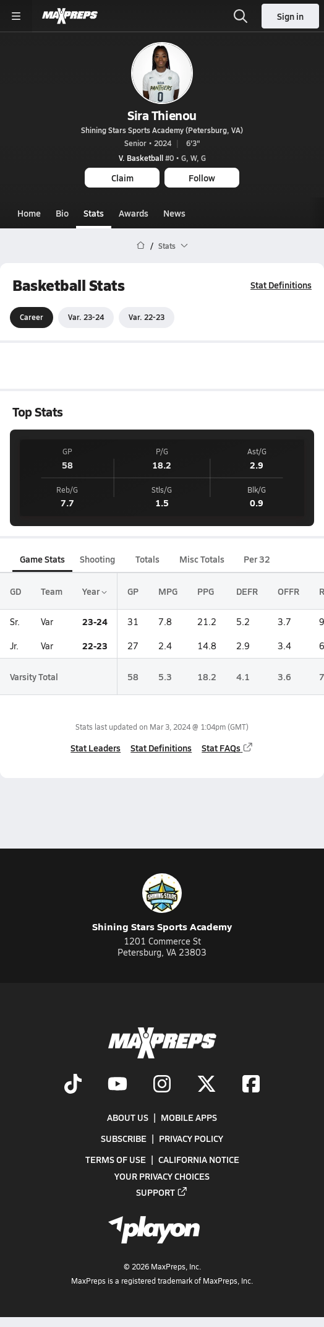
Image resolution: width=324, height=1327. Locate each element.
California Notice (198, 1160)
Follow (202, 177)
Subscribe (124, 1139)
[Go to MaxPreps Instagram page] (162, 1085)
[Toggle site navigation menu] (16, 16)
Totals (147, 559)
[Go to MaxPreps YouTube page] (117, 1085)
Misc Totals (201, 559)
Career (31, 317)
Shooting (97, 559)
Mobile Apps (189, 1117)
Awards (133, 213)
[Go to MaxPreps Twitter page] (206, 1085)
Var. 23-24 (86, 317)
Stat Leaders (95, 747)
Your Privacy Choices (162, 1176)
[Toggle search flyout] (240, 16)
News (174, 213)
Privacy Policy (191, 1139)
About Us (127, 1117)
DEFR (247, 591)
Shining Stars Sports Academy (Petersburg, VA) (162, 130)
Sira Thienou (161, 115)
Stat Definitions (281, 285)
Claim (122, 177)
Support (162, 1192)
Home (29, 213)
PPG (205, 591)
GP (133, 591)
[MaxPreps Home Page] (140, 245)
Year (94, 591)
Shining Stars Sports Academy (162, 903)
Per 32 (257, 559)
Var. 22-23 (146, 317)
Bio (62, 213)
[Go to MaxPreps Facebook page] (251, 1085)
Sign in (290, 16)
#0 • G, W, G (162, 158)
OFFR (288, 591)
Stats (93, 213)
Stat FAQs (228, 747)
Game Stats (42, 559)
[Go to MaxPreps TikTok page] (73, 1085)
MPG (167, 591)
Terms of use (115, 1160)
